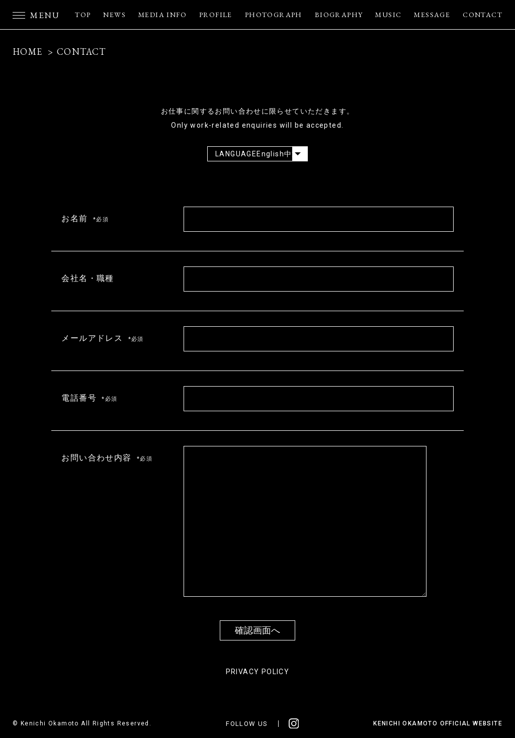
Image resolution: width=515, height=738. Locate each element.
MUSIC (388, 14)
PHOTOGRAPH (273, 14)
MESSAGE (432, 14)
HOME (28, 51)
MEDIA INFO (162, 14)
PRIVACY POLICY (258, 672)
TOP (83, 14)
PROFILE (215, 14)
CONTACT (482, 14)
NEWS (114, 14)
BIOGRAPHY (339, 14)
